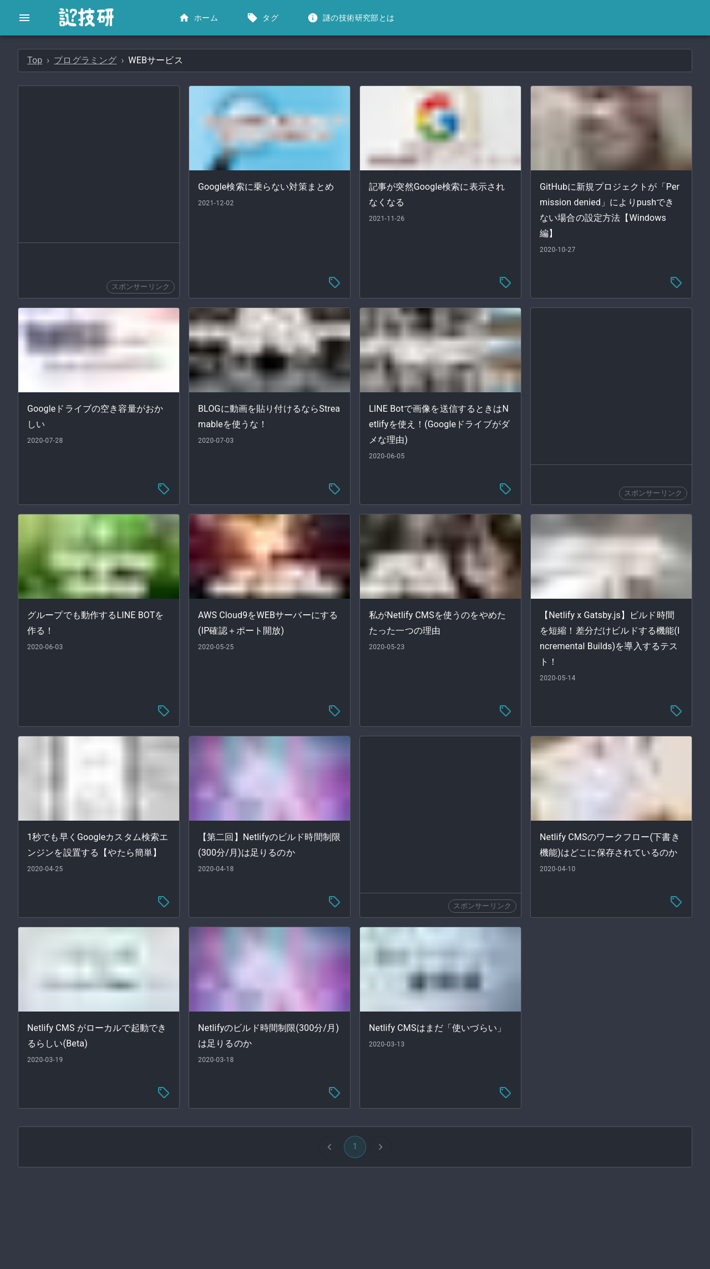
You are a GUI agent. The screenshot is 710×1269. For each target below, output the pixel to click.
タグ (263, 18)
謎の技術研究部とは (352, 18)
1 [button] (438, 1119)
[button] (83, 53)
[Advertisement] (263, 164)
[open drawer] (24, 18)
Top (201, 60)
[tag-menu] (418, 276)
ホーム (199, 18)
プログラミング (251, 60)
